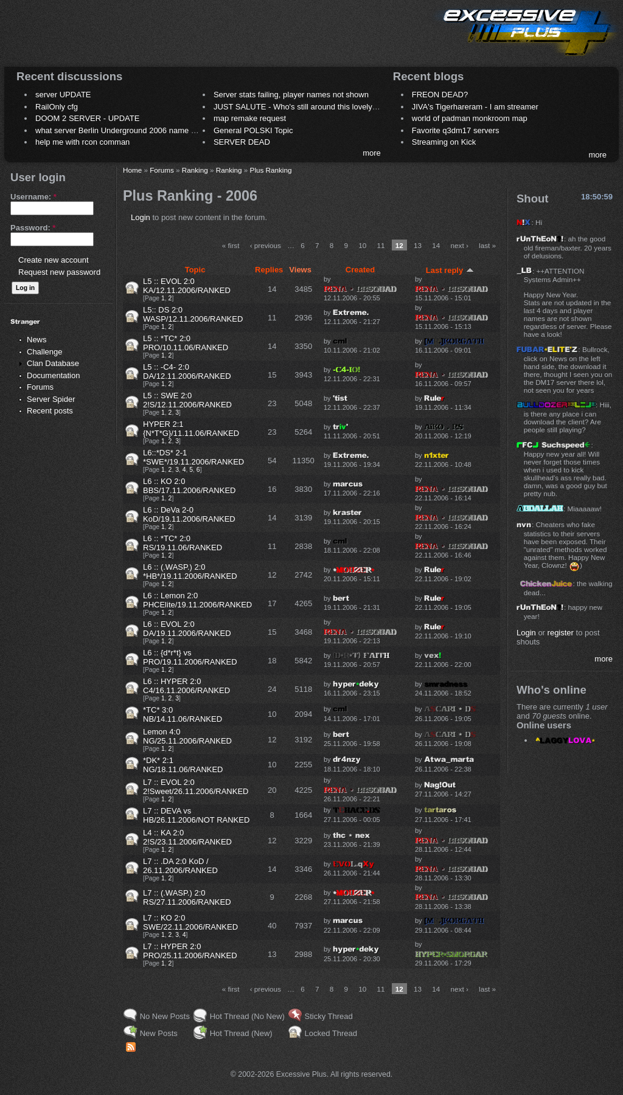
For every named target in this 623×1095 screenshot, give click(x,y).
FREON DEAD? (440, 94)
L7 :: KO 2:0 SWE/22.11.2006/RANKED (190, 922)
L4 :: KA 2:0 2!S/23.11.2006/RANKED (187, 837)
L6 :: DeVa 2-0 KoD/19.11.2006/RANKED (189, 514)
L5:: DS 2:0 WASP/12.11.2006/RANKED (193, 314)
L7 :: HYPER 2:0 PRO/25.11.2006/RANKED (190, 951)
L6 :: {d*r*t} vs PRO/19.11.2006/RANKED (190, 657)
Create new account (53, 259)
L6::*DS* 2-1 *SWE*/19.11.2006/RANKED (193, 457)
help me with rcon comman (82, 142)
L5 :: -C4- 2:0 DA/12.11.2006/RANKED (187, 371)
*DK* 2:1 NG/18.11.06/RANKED (183, 765)
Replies (269, 269)
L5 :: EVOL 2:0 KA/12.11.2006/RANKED (187, 286)
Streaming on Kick (444, 142)
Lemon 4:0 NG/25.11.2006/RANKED (187, 736)
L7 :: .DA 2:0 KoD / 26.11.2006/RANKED (180, 866)
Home (132, 170)
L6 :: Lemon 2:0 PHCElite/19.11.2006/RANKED (197, 600)
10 (362, 245)
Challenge (45, 351)
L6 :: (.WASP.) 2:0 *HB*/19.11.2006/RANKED (190, 571)
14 (436, 245)
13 (418, 245)
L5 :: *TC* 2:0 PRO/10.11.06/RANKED (185, 343)
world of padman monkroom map (469, 118)
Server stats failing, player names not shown (291, 94)
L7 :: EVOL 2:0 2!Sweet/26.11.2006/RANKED (195, 787)
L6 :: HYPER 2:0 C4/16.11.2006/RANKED (186, 686)
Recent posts (50, 410)
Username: (33, 196)
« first (231, 245)
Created (360, 269)
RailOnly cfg (56, 106)
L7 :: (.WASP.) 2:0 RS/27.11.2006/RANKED (187, 897)
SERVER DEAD (242, 142)
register (561, 632)
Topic (195, 269)
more (372, 152)
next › (459, 245)
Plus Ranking (271, 170)
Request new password (59, 272)
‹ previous (265, 245)
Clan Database (53, 363)
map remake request (250, 118)
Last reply (450, 270)
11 (381, 245)
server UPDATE (63, 94)
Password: (32, 227)
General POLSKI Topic (253, 130)
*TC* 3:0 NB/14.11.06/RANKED (182, 714)
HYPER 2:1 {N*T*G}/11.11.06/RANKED (191, 429)
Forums (40, 387)
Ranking (195, 170)
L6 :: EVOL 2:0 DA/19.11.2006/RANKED (187, 629)
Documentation (53, 375)
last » (487, 245)
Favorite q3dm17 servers (455, 130)
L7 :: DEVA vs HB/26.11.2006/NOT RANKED (196, 815)
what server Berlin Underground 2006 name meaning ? (131, 130)
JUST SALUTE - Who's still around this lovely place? (306, 106)
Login (140, 217)
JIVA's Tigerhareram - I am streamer (475, 106)
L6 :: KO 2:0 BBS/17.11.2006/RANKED (189, 486)
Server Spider (51, 399)
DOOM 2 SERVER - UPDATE (87, 118)
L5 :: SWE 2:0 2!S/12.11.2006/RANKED (187, 400)
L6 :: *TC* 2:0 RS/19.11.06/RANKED (182, 543)
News (37, 339)
